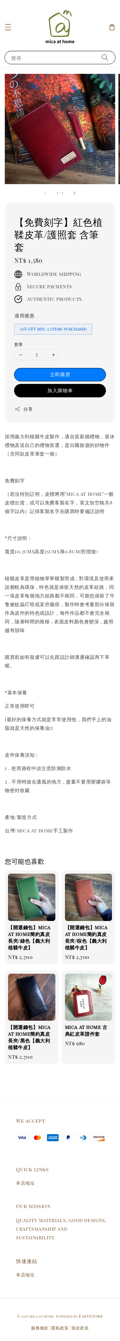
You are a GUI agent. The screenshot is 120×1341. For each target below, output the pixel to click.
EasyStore (91, 1316)
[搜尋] (105, 57)
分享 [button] (23, 409)
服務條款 (40, 1327)
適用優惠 (24, 315)
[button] (8, 27)
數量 (18, 344)
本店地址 (25, 1183)
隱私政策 (60, 1327)
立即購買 (60, 374)
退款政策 (80, 1327)
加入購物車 (60, 390)
